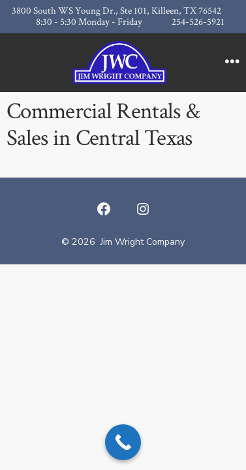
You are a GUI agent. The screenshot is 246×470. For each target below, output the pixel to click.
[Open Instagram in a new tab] (143, 209)
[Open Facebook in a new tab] (103, 209)
